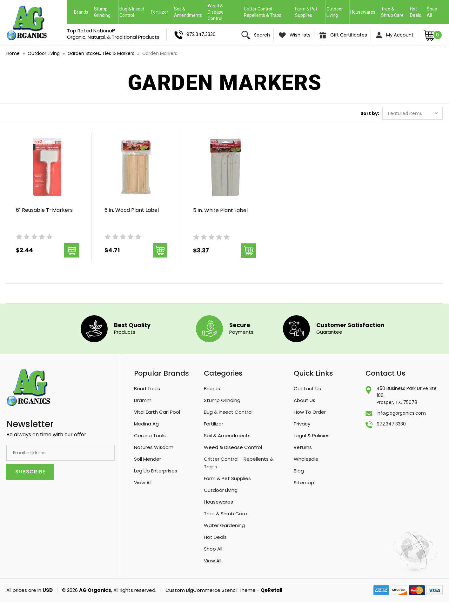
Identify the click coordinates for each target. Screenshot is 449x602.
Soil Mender (147, 459)
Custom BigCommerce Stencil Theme (210, 590)
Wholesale (306, 459)
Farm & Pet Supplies (306, 12)
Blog (299, 470)
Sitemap (304, 482)
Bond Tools (147, 388)
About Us (304, 400)
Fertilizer (161, 12)
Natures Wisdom (153, 447)
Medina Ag (146, 423)
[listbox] (412, 113)
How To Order (310, 412)
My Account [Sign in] (394, 35)
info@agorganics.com (401, 413)
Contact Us (307, 388)
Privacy (302, 423)
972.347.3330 (195, 34)
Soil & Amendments (190, 12)
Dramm (142, 400)
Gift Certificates (343, 35)
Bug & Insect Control (134, 12)
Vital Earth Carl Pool (157, 412)
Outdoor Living (337, 12)
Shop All (432, 12)
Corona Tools (150, 435)
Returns (303, 447)
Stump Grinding (105, 12)
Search (255, 35)
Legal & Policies (312, 435)
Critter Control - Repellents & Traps (268, 12)
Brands (83, 12)
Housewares (364, 12)
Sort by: (369, 113)
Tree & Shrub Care (394, 12)
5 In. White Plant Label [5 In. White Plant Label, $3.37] (220, 210)
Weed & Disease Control (225, 12)
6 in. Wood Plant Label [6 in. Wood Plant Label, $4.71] (131, 210)
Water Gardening (224, 525)
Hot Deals (415, 12)
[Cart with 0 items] (433, 34)
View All (142, 482)
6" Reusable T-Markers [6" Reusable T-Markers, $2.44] (44, 210)
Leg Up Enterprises (155, 470)
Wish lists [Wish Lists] (295, 35)
